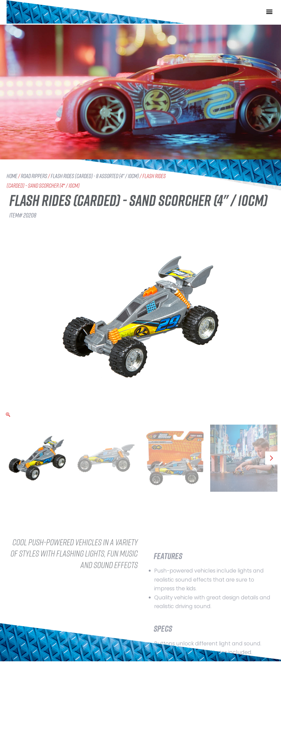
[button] (269, 16)
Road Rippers (34, 176)
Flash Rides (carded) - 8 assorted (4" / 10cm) (95, 176)
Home (12, 176)
